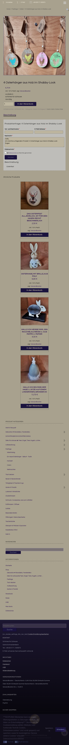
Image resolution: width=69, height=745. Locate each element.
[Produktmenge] (8, 104)
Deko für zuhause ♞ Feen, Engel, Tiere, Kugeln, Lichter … (25, 576)
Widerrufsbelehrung (9, 670)
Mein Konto (9, 606)
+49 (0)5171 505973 (37, 2)
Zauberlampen (10, 496)
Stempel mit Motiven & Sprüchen (16, 525)
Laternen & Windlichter (13, 491)
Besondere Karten (11, 513)
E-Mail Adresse (40, 129)
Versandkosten (25, 91)
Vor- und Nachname (12, 129)
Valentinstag (11, 452)
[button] (62, 20)
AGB (7, 602)
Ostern (35, 109)
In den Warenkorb (25, 104)
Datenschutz (10, 149)
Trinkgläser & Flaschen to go (15, 483)
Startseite (9, 565)
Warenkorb (9, 594)
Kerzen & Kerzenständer (13, 479)
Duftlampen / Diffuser (12, 504)
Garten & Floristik (11, 487)
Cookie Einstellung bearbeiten (38, 634)
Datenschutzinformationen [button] (13, 738)
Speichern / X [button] (49, 729)
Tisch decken (10, 474)
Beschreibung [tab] (9, 115)
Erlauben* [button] (60, 729)
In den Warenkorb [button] (34, 235)
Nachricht (9, 136)
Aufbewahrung (10, 445)
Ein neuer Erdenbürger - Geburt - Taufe (19, 456)
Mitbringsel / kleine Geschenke (15, 517)
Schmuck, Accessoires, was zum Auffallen (19, 500)
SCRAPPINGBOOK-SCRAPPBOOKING (18, 436)
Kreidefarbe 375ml (11, 530)
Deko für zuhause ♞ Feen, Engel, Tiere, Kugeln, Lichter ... (23, 440)
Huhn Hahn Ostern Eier (55, 109)
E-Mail (20, 2)
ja (6, 153)
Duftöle (8, 508)
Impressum (6, 664)
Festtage (8, 449)
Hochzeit (10, 461)
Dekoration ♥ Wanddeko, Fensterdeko (18, 432)
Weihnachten (11, 469)
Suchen (13, 552)
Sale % (8, 534)
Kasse (7, 598)
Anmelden (7, 2)
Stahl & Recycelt (11, 428)
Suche (9, 630)
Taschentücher (10, 521)
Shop (7, 570)
